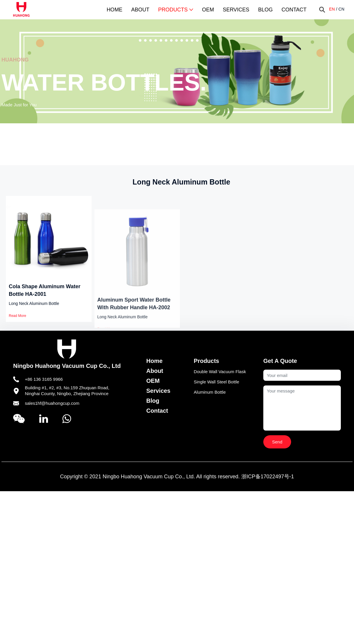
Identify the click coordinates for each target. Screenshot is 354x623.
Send (277, 441)
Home (114, 10)
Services (236, 10)
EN (332, 9)
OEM (208, 10)
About (140, 10)
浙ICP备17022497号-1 (267, 476)
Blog (265, 10)
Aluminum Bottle (210, 392)
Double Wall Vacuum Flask (220, 371)
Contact (294, 10)
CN (341, 9)
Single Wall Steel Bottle (216, 381)
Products (175, 10)
